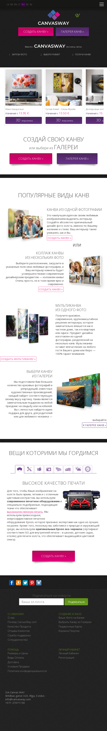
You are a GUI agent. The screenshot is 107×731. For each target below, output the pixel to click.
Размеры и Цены (18, 653)
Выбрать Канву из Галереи (75, 622)
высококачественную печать (25, 511)
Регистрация (66, 657)
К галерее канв (93, 425)
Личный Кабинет (69, 653)
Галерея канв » (77, 159)
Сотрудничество (18, 639)
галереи (66, 147)
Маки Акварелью (14, 109)
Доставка (13, 662)
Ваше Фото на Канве (71, 617)
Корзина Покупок (69, 631)
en (15, 4)
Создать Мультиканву (17, 359)
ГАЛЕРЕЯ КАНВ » (72, 32)
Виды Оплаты (16, 657)
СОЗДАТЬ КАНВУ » (53, 556)
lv (8, 4)
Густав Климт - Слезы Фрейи (60, 109)
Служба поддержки (19, 635)
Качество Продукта (19, 626)
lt (19, 4)
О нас (11, 617)
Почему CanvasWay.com (22, 622)
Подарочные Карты (70, 626)
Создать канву (58, 238)
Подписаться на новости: (51, 595)
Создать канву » (35, 32)
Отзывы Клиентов (19, 631)
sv (31, 4)
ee (27, 4)
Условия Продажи (18, 666)
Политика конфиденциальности (27, 671)
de (11, 4)
